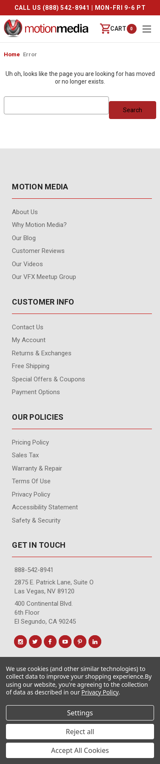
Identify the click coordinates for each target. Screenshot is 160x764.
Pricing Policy (30, 442)
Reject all (80, 731)
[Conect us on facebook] (50, 641)
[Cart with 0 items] (113, 29)
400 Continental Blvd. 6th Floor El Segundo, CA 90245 (45, 612)
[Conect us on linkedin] (95, 641)
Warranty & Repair (37, 468)
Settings (80, 713)
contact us (27, 327)
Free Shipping (30, 366)
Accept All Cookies (80, 750)
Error (30, 54)
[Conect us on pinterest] (80, 641)
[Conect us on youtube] (65, 641)
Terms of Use (31, 481)
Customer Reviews (38, 251)
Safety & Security (36, 520)
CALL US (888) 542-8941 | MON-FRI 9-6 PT (80, 8)
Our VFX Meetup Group (44, 277)
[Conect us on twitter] (35, 641)
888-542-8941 (34, 570)
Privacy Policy (31, 494)
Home (12, 54)
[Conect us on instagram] (20, 641)
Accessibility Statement (45, 507)
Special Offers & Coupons (48, 379)
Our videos (27, 264)
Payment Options (36, 392)
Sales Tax (25, 455)
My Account (29, 340)
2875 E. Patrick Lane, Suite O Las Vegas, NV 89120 (54, 586)
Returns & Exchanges (41, 353)
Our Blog (24, 238)
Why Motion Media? (39, 225)
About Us (25, 212)
